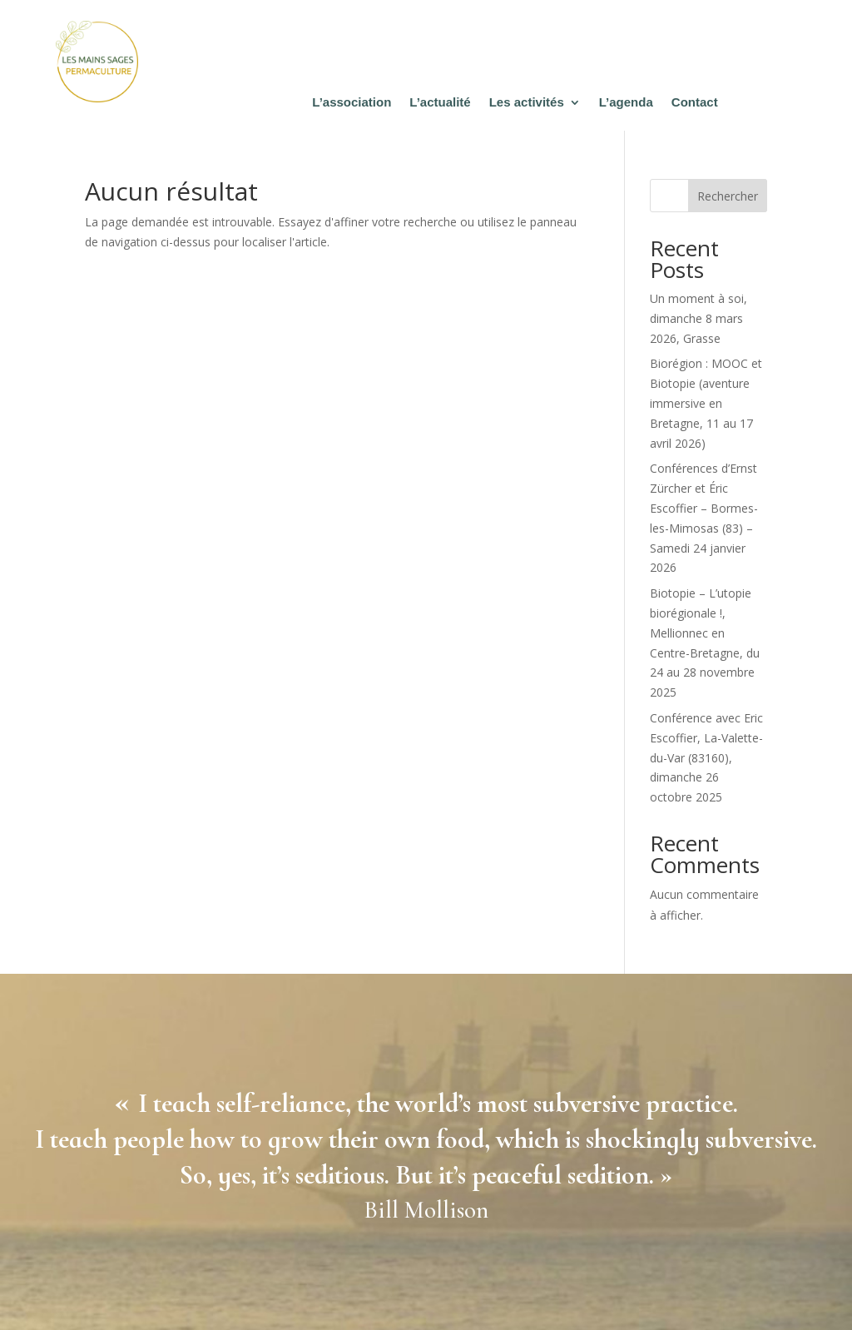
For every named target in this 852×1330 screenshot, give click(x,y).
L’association (351, 103)
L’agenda (626, 103)
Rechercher (727, 196)
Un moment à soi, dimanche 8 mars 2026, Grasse (698, 318)
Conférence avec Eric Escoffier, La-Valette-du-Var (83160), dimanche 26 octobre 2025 (706, 757)
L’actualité (439, 103)
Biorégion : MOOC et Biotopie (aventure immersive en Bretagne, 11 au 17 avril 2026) (706, 402)
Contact (694, 103)
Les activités (526, 103)
